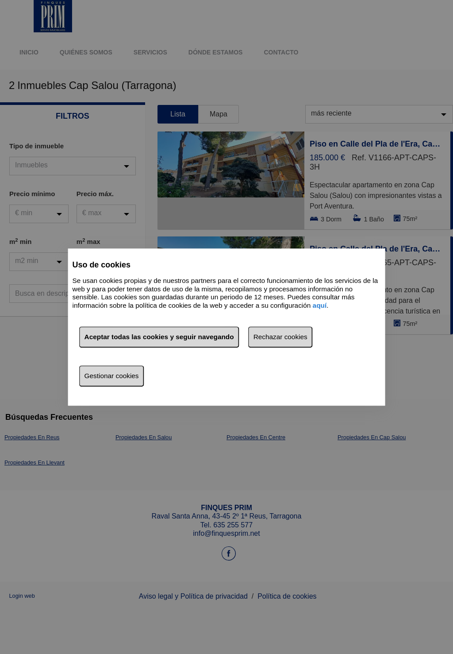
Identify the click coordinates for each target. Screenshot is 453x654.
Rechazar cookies (280, 337)
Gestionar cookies (111, 375)
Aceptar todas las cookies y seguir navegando (159, 337)
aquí (320, 305)
